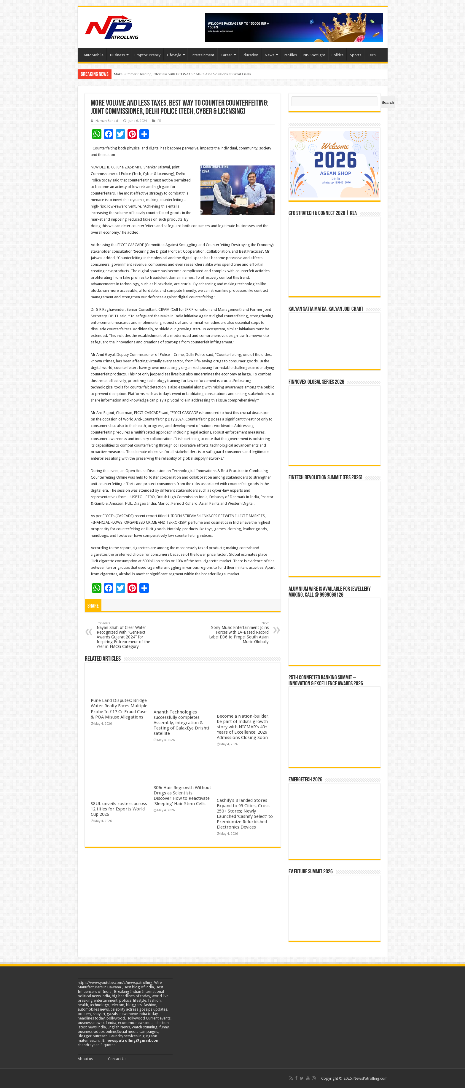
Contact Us (117, 1059)
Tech (372, 55)
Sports (355, 55)
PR (159, 121)
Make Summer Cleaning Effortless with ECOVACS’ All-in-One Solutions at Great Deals (182, 74)
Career (226, 55)
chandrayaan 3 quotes (96, 1045)
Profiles (290, 55)
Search (388, 102)
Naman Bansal (106, 121)
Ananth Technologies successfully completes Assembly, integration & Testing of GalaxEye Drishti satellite (181, 722)
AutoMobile (93, 55)
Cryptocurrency (147, 55)
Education (250, 55)
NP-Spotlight (314, 55)
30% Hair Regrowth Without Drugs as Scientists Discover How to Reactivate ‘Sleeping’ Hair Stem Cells (182, 795)
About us (85, 1059)
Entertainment (202, 55)
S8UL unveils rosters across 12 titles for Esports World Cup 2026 (119, 809)
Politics (337, 55)
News (269, 55)
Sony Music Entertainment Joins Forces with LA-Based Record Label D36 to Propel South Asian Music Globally (238, 632)
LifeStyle (174, 55)
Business (117, 55)
